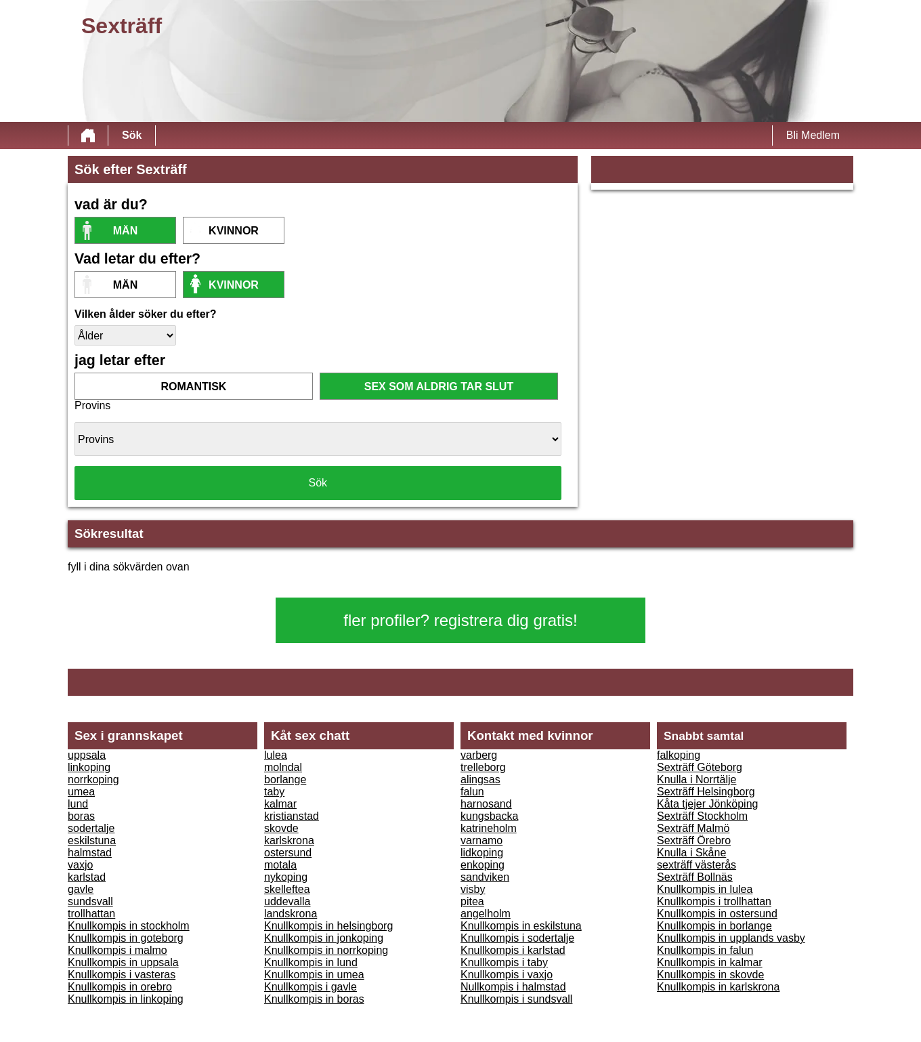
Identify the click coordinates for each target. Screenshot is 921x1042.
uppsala (87, 755)
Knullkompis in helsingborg (328, 926)
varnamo (481, 840)
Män (125, 230)
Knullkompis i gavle (310, 987)
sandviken (484, 877)
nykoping (285, 877)
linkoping (89, 767)
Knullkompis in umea (314, 974)
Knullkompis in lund (311, 962)
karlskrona (289, 840)
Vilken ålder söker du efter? (145, 314)
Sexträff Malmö (693, 828)
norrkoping (93, 779)
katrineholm (488, 828)
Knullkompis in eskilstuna (521, 926)
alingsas (480, 779)
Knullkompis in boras (314, 999)
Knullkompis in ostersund (717, 913)
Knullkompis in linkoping (126, 999)
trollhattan (91, 913)
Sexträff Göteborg (699, 767)
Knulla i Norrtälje (696, 779)
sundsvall (90, 901)
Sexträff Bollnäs (695, 877)
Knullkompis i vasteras (121, 974)
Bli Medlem (813, 135)
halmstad (90, 852)
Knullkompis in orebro (120, 987)
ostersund (288, 852)
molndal (283, 767)
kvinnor (234, 230)
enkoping (482, 865)
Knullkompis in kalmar (710, 962)
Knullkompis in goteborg (126, 938)
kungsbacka (489, 816)
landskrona (290, 913)
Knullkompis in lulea (704, 889)
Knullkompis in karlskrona (718, 987)
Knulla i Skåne (691, 852)
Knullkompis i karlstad (512, 950)
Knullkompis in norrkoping (326, 950)
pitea (472, 901)
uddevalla (287, 901)
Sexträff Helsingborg (706, 791)
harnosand (486, 804)
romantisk (194, 386)
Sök (132, 135)
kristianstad (291, 816)
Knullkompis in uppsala (123, 962)
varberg (478, 755)
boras (81, 816)
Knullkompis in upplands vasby (731, 938)
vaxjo (80, 865)
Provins (92, 405)
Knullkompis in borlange (714, 926)
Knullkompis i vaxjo (506, 974)
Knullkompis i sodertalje (517, 938)
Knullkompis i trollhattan (714, 901)
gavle (80, 889)
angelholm (485, 913)
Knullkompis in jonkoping (323, 938)
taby (274, 791)
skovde (281, 828)
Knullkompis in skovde (710, 974)
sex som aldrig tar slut (438, 386)
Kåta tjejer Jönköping (707, 804)
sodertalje (91, 828)
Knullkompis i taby (504, 962)
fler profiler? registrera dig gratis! (460, 620)
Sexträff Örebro (694, 840)
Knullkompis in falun (705, 950)
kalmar (280, 804)
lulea (275, 755)
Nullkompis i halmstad (513, 987)
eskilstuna (92, 840)
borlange (285, 779)
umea (81, 791)
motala (280, 865)
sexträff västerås (696, 865)
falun (472, 791)
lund (78, 804)
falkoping (678, 755)
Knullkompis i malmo (117, 950)
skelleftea (287, 889)
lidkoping (481, 852)
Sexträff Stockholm (702, 816)
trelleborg (483, 767)
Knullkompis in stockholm (129, 926)
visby (472, 889)
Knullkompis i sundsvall (516, 999)
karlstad (87, 877)
